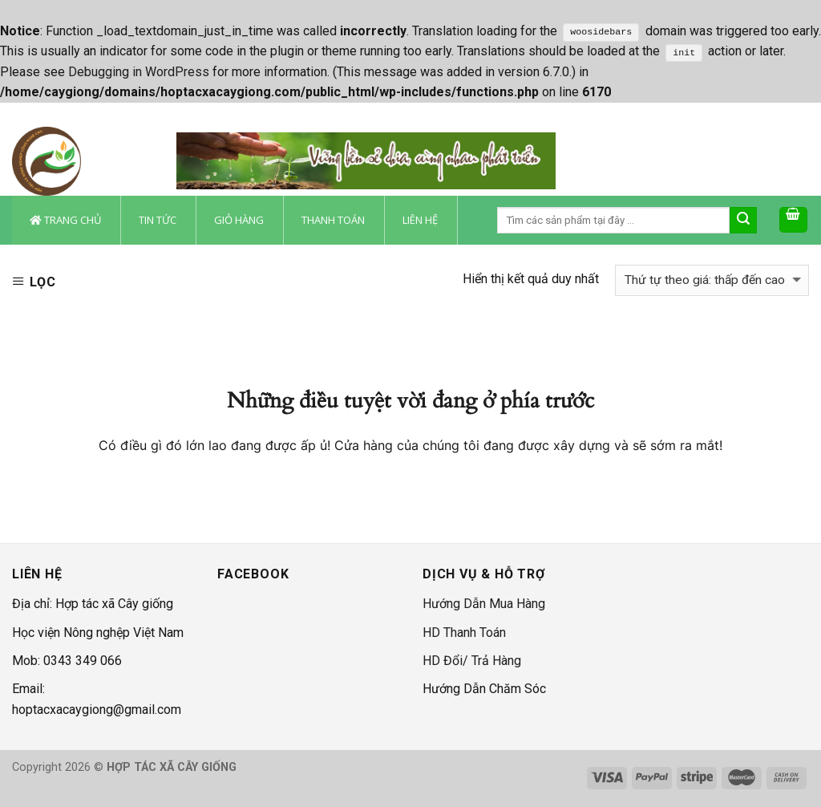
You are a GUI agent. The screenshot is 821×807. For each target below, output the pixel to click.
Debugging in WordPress (138, 71)
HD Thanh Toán (464, 632)
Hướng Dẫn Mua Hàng (484, 603)
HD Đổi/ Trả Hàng (472, 660)
